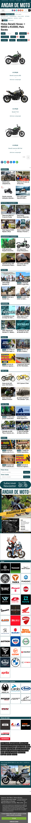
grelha (5, 20)
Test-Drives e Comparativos (9, 203)
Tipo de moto (5, 36)
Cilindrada (4, 40)
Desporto (4, 337)
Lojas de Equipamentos (22, 749)
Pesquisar (26, 472)
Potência (12, 40)
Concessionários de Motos (8, 747)
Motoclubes (21, 752)
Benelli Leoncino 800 (15, 75)
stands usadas (21, 16)
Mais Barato (23, 33)
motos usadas (18, 14)
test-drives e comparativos (7, 18)
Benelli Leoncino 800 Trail (15, 148)
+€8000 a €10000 (22, 40)
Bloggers (3, 754)
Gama (22, 36)
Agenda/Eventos (14, 743)
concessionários (12, 16)
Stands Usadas (21, 747)
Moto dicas (4, 404)
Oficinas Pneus (11, 749)
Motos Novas (24, 743)
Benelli (13, 36)
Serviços (14, 754)
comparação (10, 20)
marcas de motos (4, 16)
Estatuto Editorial (18, 797)
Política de (14, 821)
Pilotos (9, 754)
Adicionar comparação (15, 79)
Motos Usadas (5, 743)
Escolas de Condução (11, 752)
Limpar (3, 33)
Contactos (3, 797)
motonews (27, 16)
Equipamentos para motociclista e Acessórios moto (15, 745)
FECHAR (14, 818)
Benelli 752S (15, 112)
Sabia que (4, 371)
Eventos (4, 438)
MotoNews (4, 169)
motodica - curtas (18, 18)
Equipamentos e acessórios (9, 236)
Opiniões (4, 270)
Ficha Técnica (10, 797)
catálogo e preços (10, 14)
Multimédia (5, 303)
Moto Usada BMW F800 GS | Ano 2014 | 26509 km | (15, 773)
